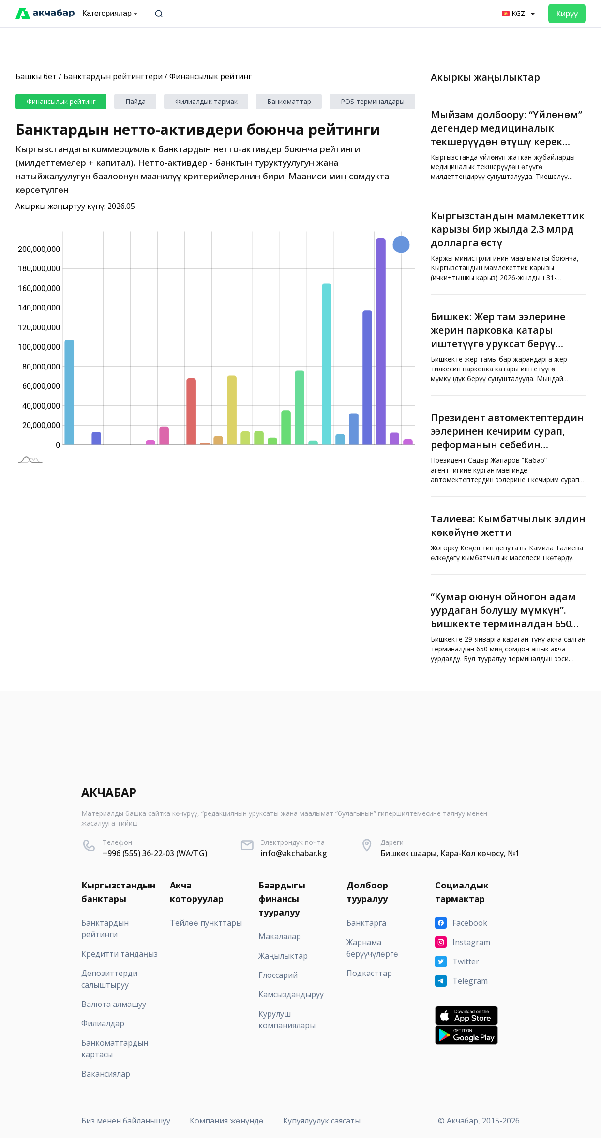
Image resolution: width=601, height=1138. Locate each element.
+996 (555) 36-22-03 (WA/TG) (155, 853)
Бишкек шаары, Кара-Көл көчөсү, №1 (450, 853)
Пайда (135, 101)
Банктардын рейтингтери (113, 76)
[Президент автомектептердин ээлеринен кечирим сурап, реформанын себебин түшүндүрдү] (508, 446)
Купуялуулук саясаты (322, 1120)
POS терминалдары (373, 101)
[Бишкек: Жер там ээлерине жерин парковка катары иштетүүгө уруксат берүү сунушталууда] (508, 345)
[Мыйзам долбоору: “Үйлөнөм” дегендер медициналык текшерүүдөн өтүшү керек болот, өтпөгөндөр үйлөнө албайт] (508, 142)
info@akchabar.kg (294, 853)
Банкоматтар (289, 101)
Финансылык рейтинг (210, 76)
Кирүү (567, 13)
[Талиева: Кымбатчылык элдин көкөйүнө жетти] (508, 535)
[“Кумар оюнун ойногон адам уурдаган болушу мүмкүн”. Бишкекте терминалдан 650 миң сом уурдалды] (508, 625)
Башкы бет (36, 76)
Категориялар (110, 13)
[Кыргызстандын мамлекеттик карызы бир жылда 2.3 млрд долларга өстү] (508, 243)
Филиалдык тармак (206, 101)
